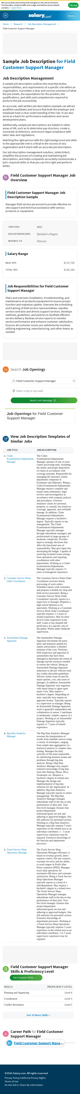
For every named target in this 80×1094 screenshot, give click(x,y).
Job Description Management (42, 24)
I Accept (73, 5)
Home (6, 24)
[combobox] (44, 381)
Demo (71, 15)
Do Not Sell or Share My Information (24, 1085)
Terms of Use (11, 1081)
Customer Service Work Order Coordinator (19, 580)
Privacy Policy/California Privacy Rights (25, 1077)
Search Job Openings (43, 400)
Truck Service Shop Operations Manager (17, 851)
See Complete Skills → (22, 977)
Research (18, 24)
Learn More (16, 7)
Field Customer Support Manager (39, 1043)
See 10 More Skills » (38, 1015)
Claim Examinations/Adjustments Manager (20, 459)
